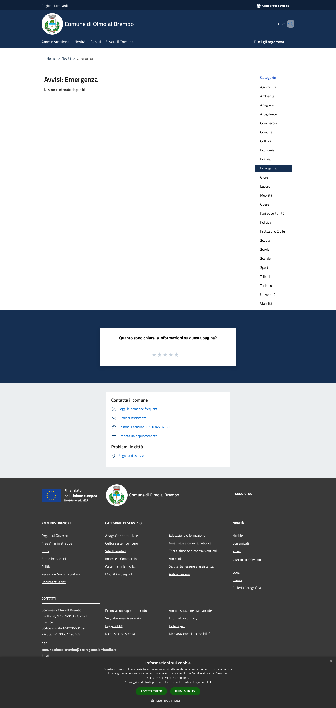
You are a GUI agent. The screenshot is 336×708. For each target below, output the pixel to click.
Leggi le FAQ (114, 626)
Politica (265, 222)
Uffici (45, 551)
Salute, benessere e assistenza (191, 566)
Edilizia (265, 159)
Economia (267, 150)
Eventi (237, 580)
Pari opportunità (272, 213)
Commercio (268, 123)
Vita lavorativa (115, 551)
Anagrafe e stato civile (121, 535)
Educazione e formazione (187, 535)
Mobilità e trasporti (119, 574)
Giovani (265, 177)
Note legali (177, 626)
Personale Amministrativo (61, 574)
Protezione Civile (272, 231)
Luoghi (237, 572)
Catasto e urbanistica (120, 566)
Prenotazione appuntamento (126, 610)
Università (267, 294)
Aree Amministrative (57, 543)
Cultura (265, 141)
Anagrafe (267, 105)
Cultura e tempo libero (121, 543)
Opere (264, 204)
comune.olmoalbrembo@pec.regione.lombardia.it (79, 649)
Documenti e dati (54, 581)
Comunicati (241, 543)
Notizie (238, 535)
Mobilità (266, 195)
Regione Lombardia (55, 5)
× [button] (331, 661)
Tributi (265, 276)
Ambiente (267, 96)
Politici (46, 566)
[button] (168, 701)
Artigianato (268, 114)
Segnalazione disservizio (123, 618)
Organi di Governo (55, 535)
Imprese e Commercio (121, 558)
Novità (66, 58)
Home (51, 58)
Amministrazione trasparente (190, 610)
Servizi (265, 249)
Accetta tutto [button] (151, 691)
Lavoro (265, 186)
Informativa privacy (183, 618)
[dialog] (168, 682)
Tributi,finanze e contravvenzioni (193, 550)
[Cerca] (289, 24)
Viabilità (266, 303)
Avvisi (237, 551)
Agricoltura (268, 87)
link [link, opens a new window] (209, 682)
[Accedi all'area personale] (272, 6)
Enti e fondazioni (54, 558)
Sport (264, 267)
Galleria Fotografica (247, 587)
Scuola (265, 240)
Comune (266, 132)
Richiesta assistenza (120, 633)
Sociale (265, 258)
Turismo (266, 285)
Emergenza (268, 168)
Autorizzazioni (179, 574)
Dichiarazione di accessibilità (190, 633)
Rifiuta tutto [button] (185, 691)
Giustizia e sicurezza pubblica (190, 543)
